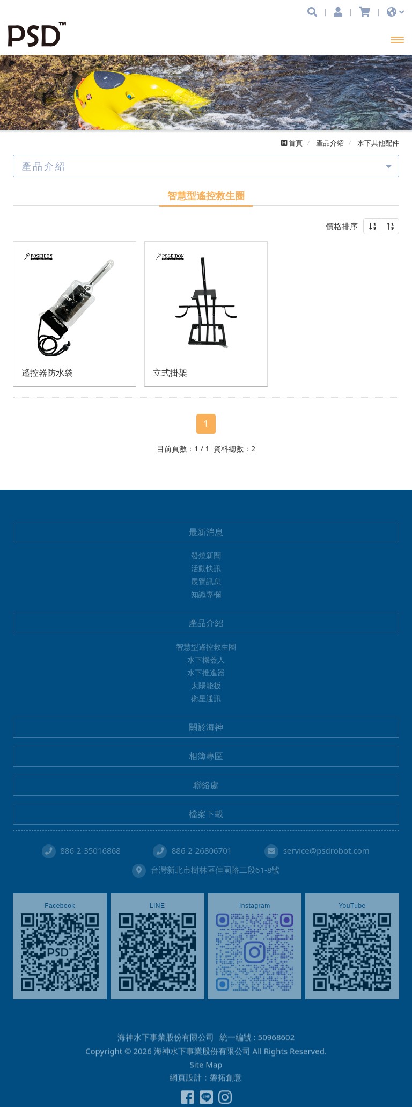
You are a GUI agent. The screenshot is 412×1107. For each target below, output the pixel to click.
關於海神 (206, 727)
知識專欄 (206, 594)
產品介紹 (206, 623)
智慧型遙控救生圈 (206, 647)
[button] (372, 226)
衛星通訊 (206, 698)
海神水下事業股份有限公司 (40, 34)
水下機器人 (206, 659)
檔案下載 (206, 814)
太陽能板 (206, 685)
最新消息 (206, 532)
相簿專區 (206, 756)
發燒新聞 (206, 555)
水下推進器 (206, 672)
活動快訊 (206, 568)
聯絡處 (206, 785)
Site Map (205, 1089)
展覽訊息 (206, 581)
